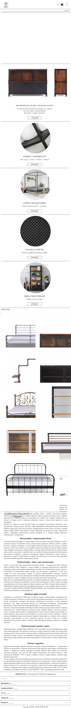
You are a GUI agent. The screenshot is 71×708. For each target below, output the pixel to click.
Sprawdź (35, 118)
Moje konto (52, 5)
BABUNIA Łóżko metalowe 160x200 (17, 514)
